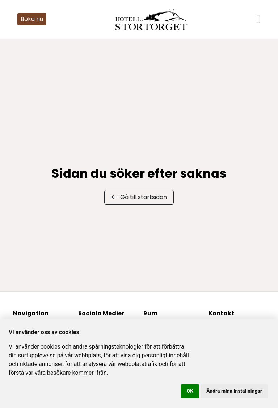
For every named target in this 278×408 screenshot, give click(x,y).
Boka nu (32, 19)
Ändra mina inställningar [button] (234, 391)
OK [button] (190, 391)
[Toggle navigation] (258, 19)
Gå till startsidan (139, 197)
